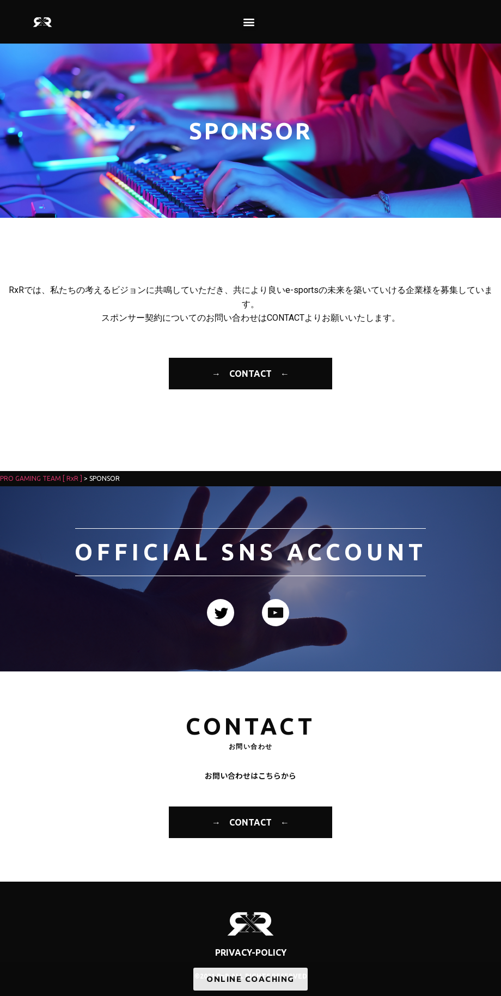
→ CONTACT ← (250, 373)
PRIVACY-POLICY (250, 952)
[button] (249, 22)
